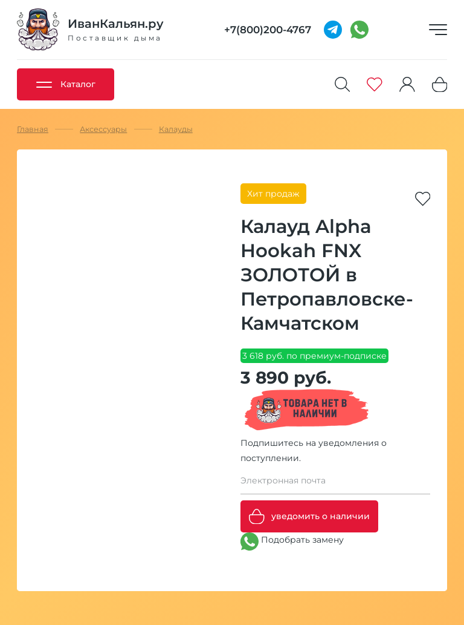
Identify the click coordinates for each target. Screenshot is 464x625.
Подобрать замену (292, 541)
